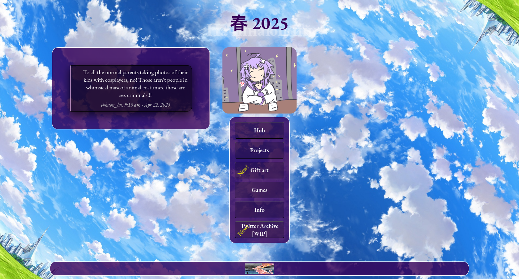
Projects (259, 150)
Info (259, 209)
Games (259, 190)
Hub (259, 130)
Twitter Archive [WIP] (259, 229)
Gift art (259, 170)
